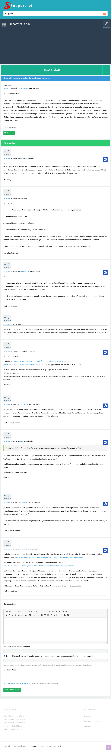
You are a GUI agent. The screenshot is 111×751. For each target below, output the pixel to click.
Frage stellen (52, 69)
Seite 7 (23, 719)
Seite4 (7, 719)
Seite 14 (21, 726)
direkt (19, 729)
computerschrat (24, 271)
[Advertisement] (55, 45)
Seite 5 (12, 719)
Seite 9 (11, 723)
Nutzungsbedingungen (93, 721)
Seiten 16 (13, 729)
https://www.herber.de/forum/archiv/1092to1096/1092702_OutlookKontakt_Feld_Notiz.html (39, 566)
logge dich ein (11, 683)
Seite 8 (6, 723)
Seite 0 (6, 716)
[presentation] (20, 676)
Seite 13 (15, 726)
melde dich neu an (25, 683)
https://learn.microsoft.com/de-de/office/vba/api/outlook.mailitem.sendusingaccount (49, 557)
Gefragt (5, 88)
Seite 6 (18, 719)
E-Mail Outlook (22, 88)
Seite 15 (6, 729)
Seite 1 (11, 716)
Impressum (88, 716)
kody (21, 158)
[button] (10, 611)
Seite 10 (18, 723)
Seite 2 (17, 716)
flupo (21, 441)
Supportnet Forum (19, 24)
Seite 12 (8, 726)
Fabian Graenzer (39, 746)
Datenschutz (89, 726)
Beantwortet (6, 158)
